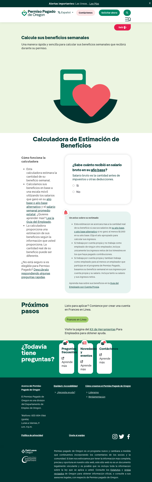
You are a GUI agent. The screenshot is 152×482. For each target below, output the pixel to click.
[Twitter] (121, 436)
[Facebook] (128, 436)
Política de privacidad (32, 435)
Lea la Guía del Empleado (40, 220)
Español (64, 13)
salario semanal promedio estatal (40, 210)
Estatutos (115, 469)
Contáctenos (86, 12)
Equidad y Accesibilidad (65, 386)
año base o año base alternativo (38, 203)
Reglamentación (96, 397)
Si (75, 185)
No (76, 192)
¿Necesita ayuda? (66, 392)
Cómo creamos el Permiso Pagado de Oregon (108, 386)
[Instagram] (114, 436)
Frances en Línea (76, 319)
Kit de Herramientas (103, 329)
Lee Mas (94, 3)
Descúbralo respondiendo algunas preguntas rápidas (35, 273)
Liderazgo (93, 392)
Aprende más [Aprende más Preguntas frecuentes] (67, 362)
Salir (122, 28)
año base (98, 170)
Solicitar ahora (109, 12)
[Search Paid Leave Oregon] (127, 13)
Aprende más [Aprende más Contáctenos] (104, 358)
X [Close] (150, 3)
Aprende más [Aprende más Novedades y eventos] (85, 365)
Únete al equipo (77, 435)
